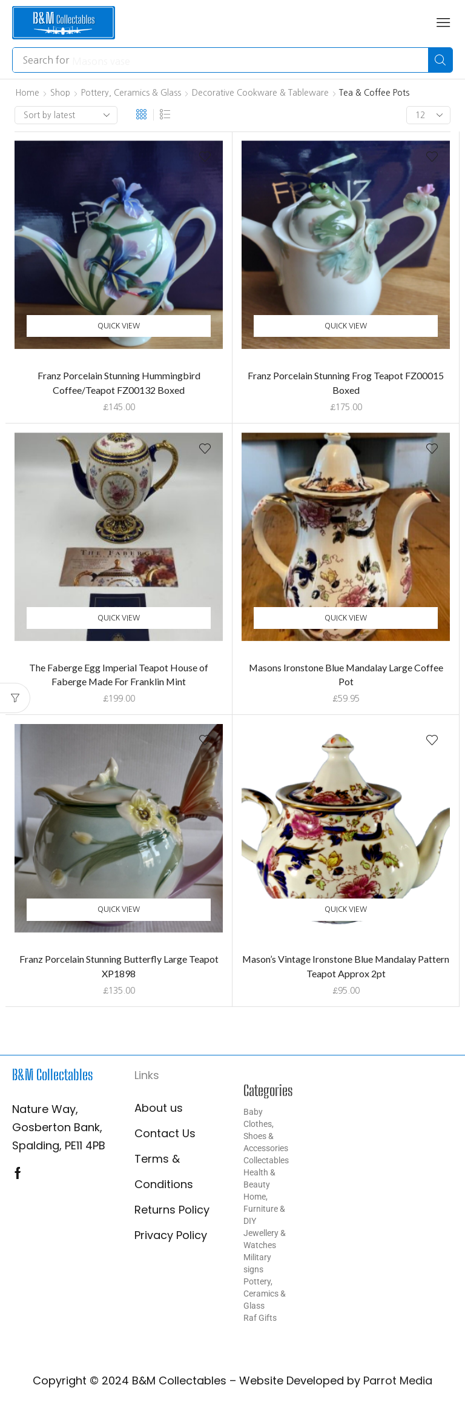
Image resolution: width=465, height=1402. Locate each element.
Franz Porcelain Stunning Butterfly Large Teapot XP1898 (119, 966)
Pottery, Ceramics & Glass (131, 92)
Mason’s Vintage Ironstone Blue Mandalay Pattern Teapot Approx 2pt (345, 966)
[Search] (440, 60)
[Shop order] (66, 115)
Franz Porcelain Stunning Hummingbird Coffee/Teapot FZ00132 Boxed (119, 383)
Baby (253, 1112)
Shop (60, 92)
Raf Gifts (260, 1318)
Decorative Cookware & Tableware (260, 92)
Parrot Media (397, 1380)
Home (27, 92)
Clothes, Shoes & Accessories (265, 1136)
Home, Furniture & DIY (264, 1209)
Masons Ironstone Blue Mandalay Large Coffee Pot (346, 675)
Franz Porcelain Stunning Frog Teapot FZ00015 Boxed (346, 383)
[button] (443, 22)
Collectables (266, 1160)
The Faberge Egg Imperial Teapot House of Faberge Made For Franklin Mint (118, 675)
